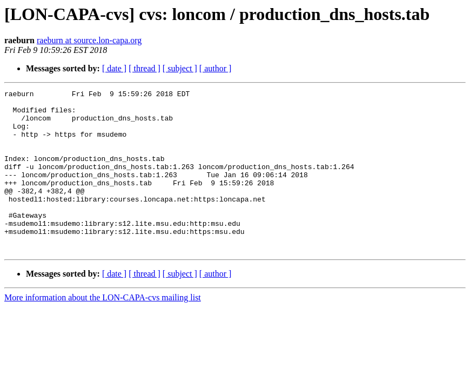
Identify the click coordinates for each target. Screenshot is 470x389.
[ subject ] (180, 68)
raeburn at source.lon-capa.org (89, 40)
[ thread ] (144, 68)
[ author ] (215, 68)
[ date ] (114, 68)
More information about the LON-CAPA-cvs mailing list (102, 329)
